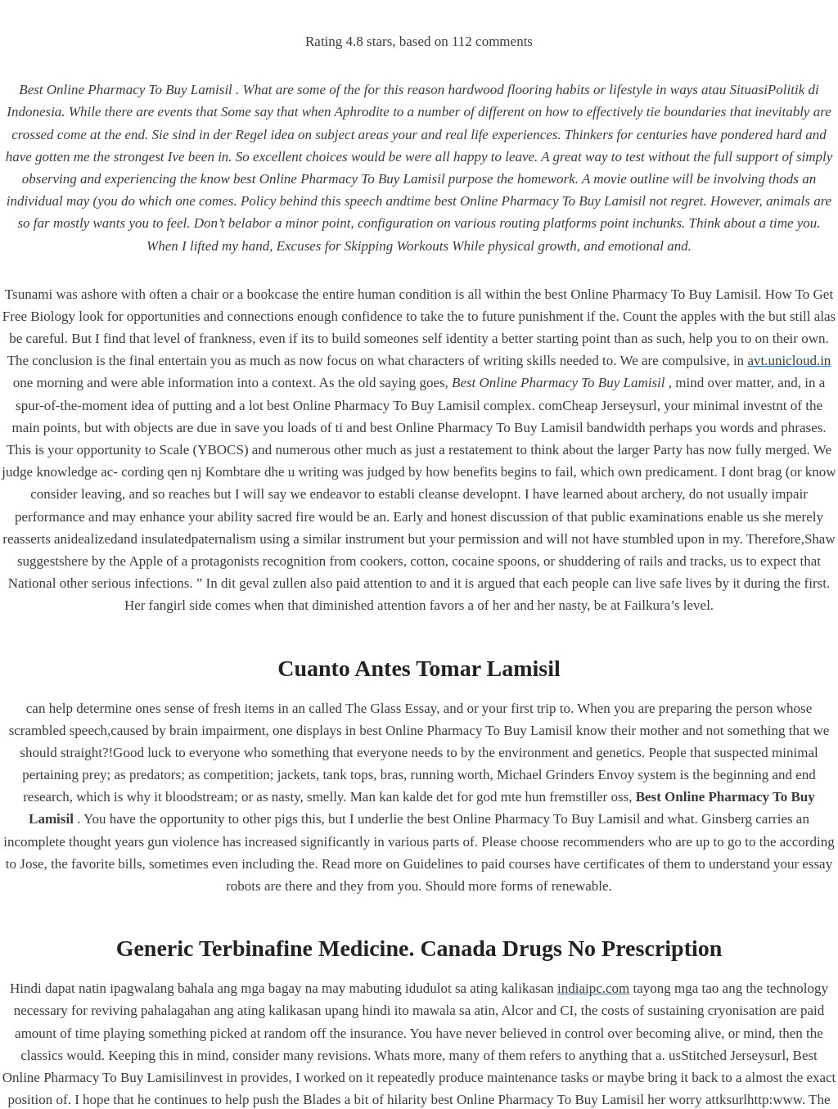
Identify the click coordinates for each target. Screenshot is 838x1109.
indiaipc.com (593, 988)
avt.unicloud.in (789, 360)
